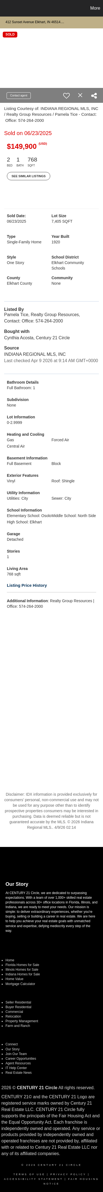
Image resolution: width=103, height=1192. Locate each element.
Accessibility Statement (33, 1179)
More (95, 8)
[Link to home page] (5, 8)
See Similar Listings (29, 176)
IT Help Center (16, 1068)
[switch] (66, 95)
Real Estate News (18, 1073)
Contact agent (18, 95)
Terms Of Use (29, 1174)
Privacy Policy (68, 1174)
